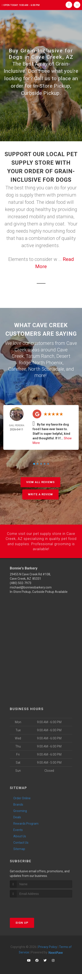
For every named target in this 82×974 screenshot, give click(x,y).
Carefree (17, 368)
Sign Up (22, 921)
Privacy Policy (47, 945)
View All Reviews (40, 481)
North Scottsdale (46, 368)
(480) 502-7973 (20, 581)
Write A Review (40, 493)
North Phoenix (48, 362)
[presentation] (33, 904)
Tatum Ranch (40, 355)
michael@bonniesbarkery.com (31, 586)
